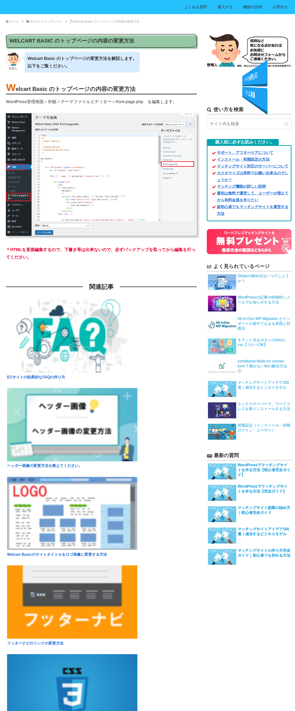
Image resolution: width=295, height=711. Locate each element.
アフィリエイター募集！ (23, 668)
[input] (249, 124)
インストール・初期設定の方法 (27, 621)
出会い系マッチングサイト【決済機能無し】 (133, 636)
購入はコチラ (249, 92)
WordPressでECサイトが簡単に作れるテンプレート (138, 674)
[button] (286, 124)
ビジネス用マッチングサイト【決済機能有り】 (135, 628)
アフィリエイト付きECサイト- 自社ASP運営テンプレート (142, 682)
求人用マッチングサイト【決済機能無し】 (132, 605)
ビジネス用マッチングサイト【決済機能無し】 (135, 621)
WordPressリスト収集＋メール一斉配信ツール (135, 666)
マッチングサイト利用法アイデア (29, 628)
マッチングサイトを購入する (26, 605)
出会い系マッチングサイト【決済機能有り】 (133, 643)
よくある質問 (209, 605)
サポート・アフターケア (216, 613)
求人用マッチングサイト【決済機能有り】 (132, 613)
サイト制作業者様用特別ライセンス (30, 643)
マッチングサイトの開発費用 (26, 636)
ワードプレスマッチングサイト (141, 704)
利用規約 (206, 645)
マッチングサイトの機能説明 (26, 613)
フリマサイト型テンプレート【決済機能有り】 (135, 659)
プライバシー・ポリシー (216, 653)
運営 (203, 660)
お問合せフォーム (249, 80)
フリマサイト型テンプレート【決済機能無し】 (135, 651)
